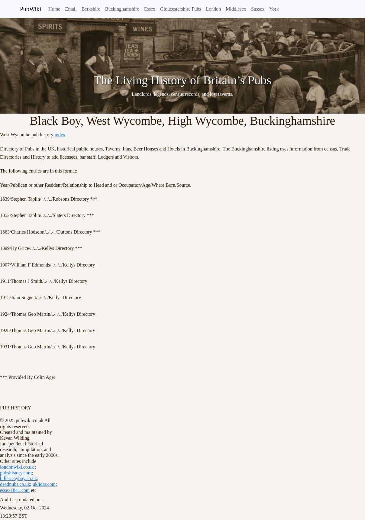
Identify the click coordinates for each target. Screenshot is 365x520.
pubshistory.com (16, 472)
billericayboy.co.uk (18, 478)
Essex (149, 8)
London (213, 8)
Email (70, 8)
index (60, 134)
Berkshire (91, 8)
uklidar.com (44, 484)
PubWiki (30, 9)
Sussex (257, 8)
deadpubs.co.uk (15, 484)
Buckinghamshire (122, 8)
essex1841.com (15, 490)
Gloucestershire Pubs (180, 8)
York (274, 8)
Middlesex (236, 8)
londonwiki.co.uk (17, 467)
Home (54, 8)
